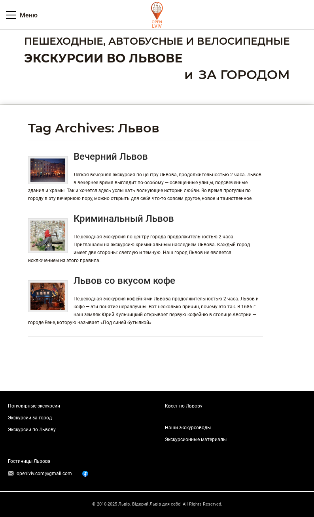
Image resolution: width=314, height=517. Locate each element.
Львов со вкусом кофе (124, 280)
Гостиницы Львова (29, 461)
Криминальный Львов (124, 218)
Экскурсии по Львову (32, 429)
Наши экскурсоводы (188, 427)
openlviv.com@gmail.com (44, 473)
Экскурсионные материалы (196, 439)
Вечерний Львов (111, 156)
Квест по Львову (183, 406)
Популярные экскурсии (34, 406)
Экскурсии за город (30, 418)
